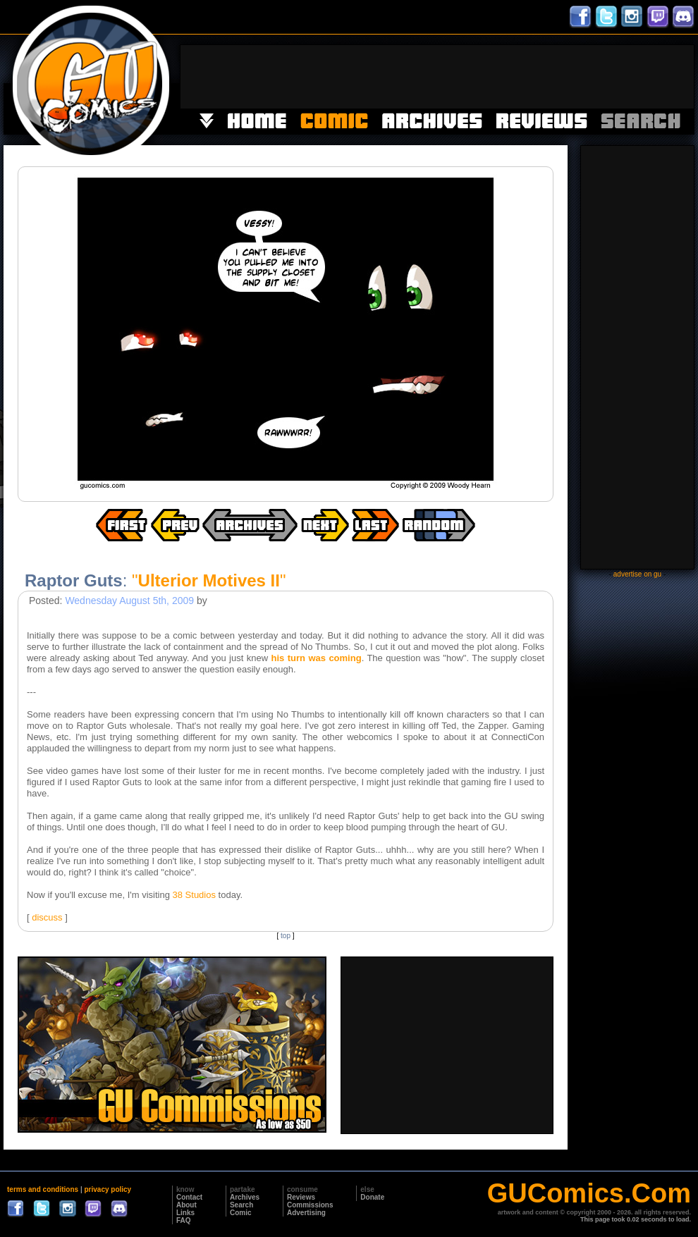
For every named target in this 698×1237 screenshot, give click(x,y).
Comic (241, 1213)
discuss (47, 917)
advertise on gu (637, 574)
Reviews (301, 1197)
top (285, 936)
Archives (244, 1197)
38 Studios (194, 895)
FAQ (183, 1220)
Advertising (306, 1213)
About (186, 1205)
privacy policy (107, 1189)
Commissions (310, 1205)
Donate (372, 1197)
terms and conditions (42, 1189)
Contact (189, 1197)
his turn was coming (316, 658)
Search (241, 1205)
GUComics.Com (589, 1193)
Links (185, 1213)
